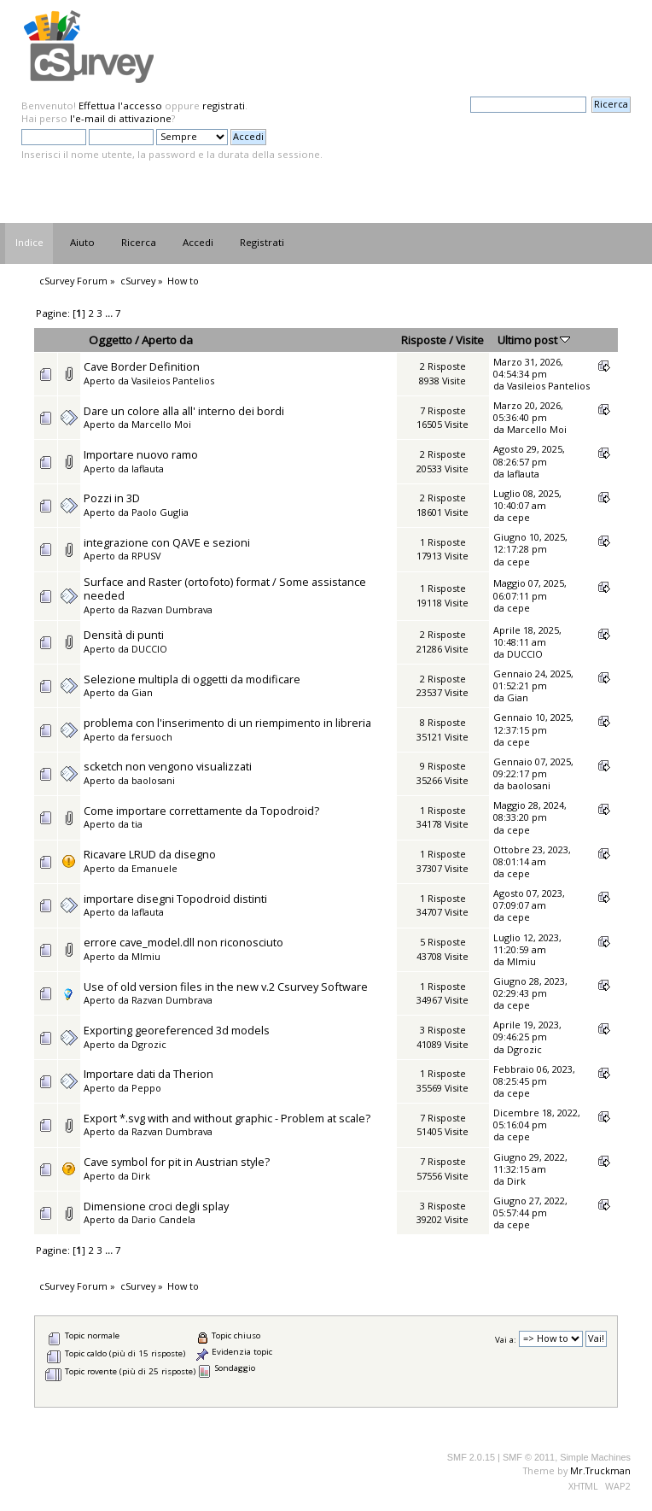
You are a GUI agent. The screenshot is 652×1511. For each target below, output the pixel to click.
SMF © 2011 (529, 1457)
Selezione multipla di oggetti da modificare (192, 679)
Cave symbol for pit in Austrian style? (177, 1161)
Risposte (423, 340)
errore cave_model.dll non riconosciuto (183, 942)
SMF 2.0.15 (471, 1457)
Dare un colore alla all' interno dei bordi (184, 411)
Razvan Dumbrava (171, 609)
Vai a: (505, 1338)
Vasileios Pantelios (172, 380)
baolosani (153, 780)
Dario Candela (163, 1219)
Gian (142, 692)
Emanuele (154, 868)
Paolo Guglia (160, 512)
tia (137, 823)
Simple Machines (595, 1457)
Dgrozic (148, 1044)
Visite (470, 340)
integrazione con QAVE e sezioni (167, 542)
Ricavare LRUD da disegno (150, 854)
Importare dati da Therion (148, 1073)
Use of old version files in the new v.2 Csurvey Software (226, 986)
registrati (223, 105)
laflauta (147, 468)
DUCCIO (149, 648)
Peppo (146, 1087)
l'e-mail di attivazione (121, 118)
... (110, 313)
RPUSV (145, 555)
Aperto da (167, 340)
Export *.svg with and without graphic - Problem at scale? (227, 1118)
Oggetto (110, 340)
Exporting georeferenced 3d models (177, 1030)
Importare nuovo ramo (141, 454)
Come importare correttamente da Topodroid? (201, 810)
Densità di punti (124, 634)
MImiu (145, 956)
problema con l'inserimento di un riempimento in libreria (227, 722)
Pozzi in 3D (112, 498)
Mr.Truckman (600, 1470)
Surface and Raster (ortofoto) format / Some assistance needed (225, 589)
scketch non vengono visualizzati (168, 766)
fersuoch (151, 736)
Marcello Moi (161, 424)
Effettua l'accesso (120, 105)
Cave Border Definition (142, 366)
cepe (518, 517)
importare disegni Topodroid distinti (175, 898)
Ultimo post (534, 340)
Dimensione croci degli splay (156, 1206)
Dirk (140, 1175)
